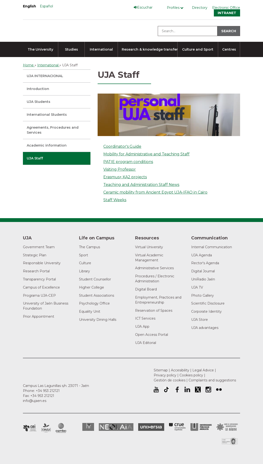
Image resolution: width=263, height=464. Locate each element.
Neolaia (116, 427)
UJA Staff (35, 158)
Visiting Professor (119, 169)
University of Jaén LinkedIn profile (187, 389)
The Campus (89, 247)
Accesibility (180, 370)
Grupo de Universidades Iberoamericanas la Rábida (227, 427)
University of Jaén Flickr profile (219, 389)
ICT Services (145, 318)
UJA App (142, 326)
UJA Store (199, 319)
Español (46, 6)
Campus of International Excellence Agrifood (46, 428)
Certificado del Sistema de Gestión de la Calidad (229, 440)
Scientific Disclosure (208, 303)
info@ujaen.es (34, 401)
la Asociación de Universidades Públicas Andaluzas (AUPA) (201, 427)
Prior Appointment (38, 316)
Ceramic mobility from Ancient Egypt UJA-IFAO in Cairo (155, 192)
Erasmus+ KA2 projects (125, 177)
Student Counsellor (95, 279)
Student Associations (96, 295)
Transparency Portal (39, 279)
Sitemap (161, 370)
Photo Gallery (202, 295)
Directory (199, 7)
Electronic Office (226, 7)
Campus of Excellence (41, 287)
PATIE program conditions (128, 161)
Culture (85, 263)
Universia (151, 427)
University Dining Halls (97, 319)
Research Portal (36, 271)
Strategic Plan (34, 255)
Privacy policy (165, 375)
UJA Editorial (145, 343)
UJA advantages (204, 328)
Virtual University (149, 247)
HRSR (88, 427)
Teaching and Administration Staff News (141, 184)
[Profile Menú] (176, 8)
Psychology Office (94, 303)
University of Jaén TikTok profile (166, 389)
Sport (83, 255)
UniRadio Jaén (203, 279)
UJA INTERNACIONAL (45, 76)
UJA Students (38, 102)
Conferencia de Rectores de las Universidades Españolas (177, 427)
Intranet (227, 13)
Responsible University (42, 263)
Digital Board (146, 289)
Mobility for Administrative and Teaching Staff (146, 154)
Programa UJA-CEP (39, 295)
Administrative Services (154, 268)
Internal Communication (211, 247)
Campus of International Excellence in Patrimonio (30, 428)
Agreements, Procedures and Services (53, 130)
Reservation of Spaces (153, 310)
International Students (47, 114)
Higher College (91, 287)
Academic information (47, 145)
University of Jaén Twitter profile (198, 389)
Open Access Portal (151, 334)
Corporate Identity (206, 311)
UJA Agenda (201, 255)
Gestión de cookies (169, 380)
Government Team (39, 247)
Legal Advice (203, 370)
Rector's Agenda (205, 263)
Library (84, 271)
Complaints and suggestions (212, 380)
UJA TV (197, 287)
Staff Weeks (114, 200)
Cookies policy (191, 375)
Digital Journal (203, 271)
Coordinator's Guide (122, 146)
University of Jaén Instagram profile (208, 389)
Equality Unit (89, 311)
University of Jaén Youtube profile (156, 389)
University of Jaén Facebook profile (177, 389)
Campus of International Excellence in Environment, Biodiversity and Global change (61, 428)
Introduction (38, 89)
